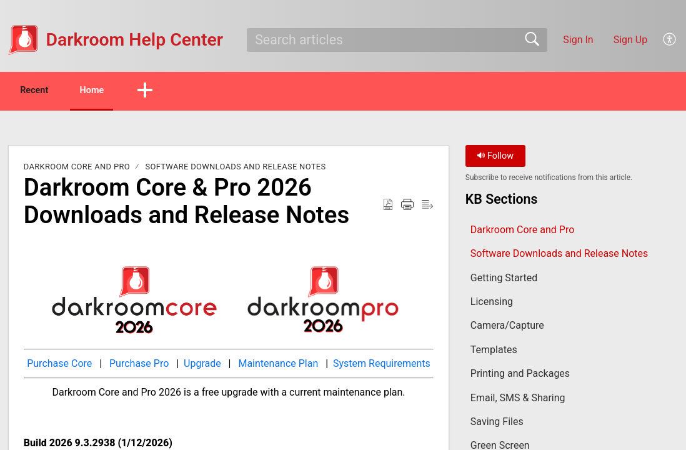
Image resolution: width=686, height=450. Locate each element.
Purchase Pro (139, 365)
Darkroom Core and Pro (77, 168)
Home (118, 91)
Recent (45, 91)
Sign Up (631, 40)
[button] (670, 40)
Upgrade (202, 365)
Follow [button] (495, 157)
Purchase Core (59, 365)
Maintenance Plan (278, 365)
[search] (397, 40)
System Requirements (380, 365)
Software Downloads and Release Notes (235, 168)
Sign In (578, 40)
